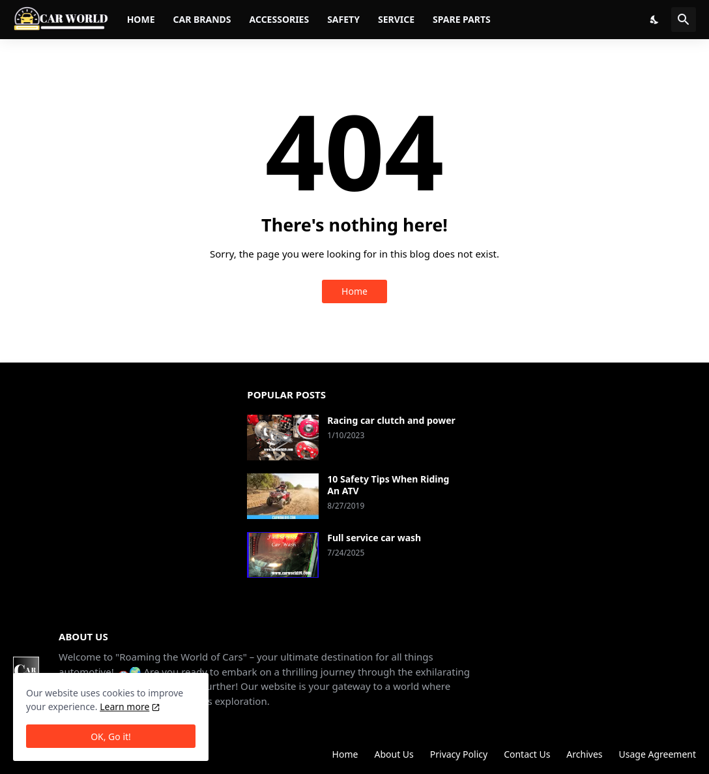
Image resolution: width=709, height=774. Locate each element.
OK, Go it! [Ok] (111, 736)
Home (141, 19)
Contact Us (527, 754)
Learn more (124, 706)
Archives (584, 754)
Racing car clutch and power (391, 420)
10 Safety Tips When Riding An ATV (388, 485)
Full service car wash (374, 538)
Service (396, 19)
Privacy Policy (458, 754)
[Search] (683, 19)
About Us (393, 754)
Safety (343, 19)
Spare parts (462, 19)
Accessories (280, 19)
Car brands (202, 19)
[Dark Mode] (655, 19)
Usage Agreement (657, 754)
